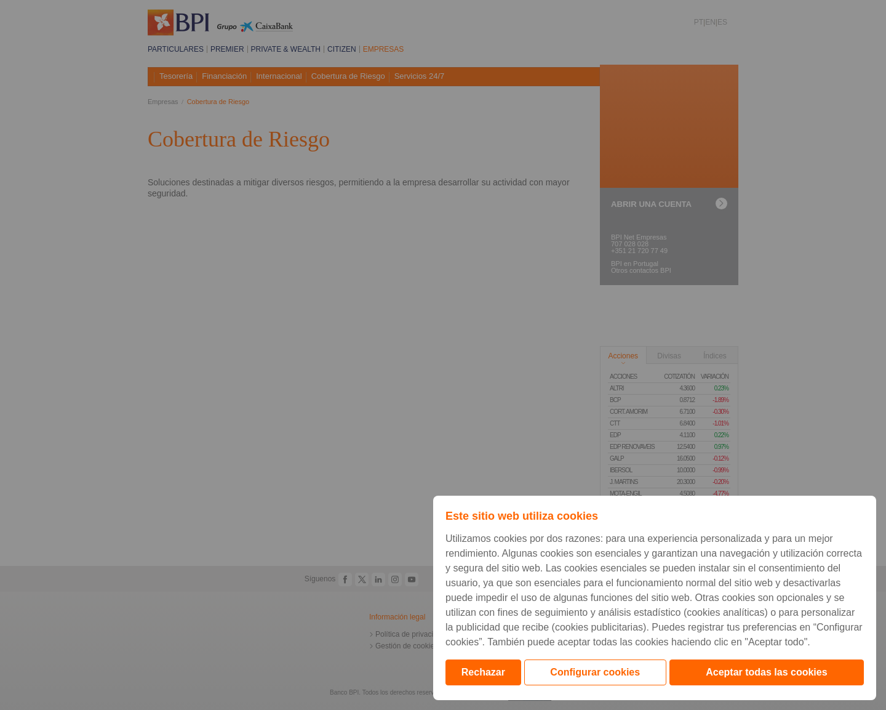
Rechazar (483, 672)
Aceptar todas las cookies (766, 672)
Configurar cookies (595, 672)
